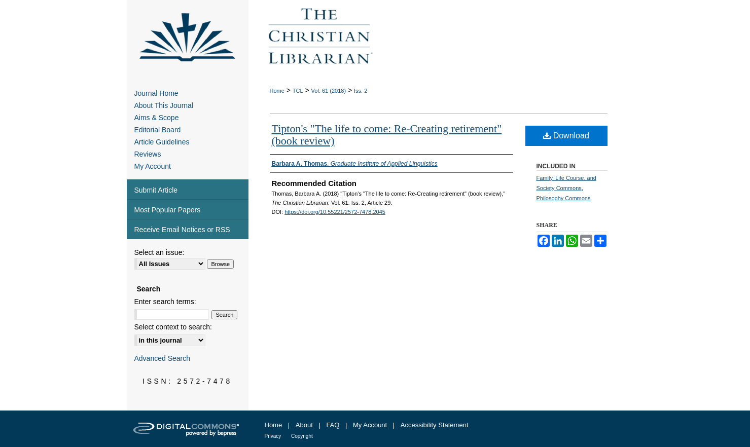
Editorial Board (157, 130)
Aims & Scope (156, 118)
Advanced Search (162, 358)
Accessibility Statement (435, 425)
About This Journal (163, 105)
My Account (152, 166)
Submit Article (156, 190)
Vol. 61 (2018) (328, 91)
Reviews (147, 154)
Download (566, 135)
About (304, 425)
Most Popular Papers (167, 210)
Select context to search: (173, 327)
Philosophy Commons (564, 198)
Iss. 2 (360, 91)
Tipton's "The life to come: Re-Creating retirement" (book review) (387, 134)
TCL (298, 91)
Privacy (273, 436)
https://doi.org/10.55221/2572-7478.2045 (334, 212)
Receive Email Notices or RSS (182, 230)
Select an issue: (159, 252)
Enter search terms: (165, 301)
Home (277, 91)
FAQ (332, 425)
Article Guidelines (162, 142)
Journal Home (156, 93)
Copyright (302, 436)
